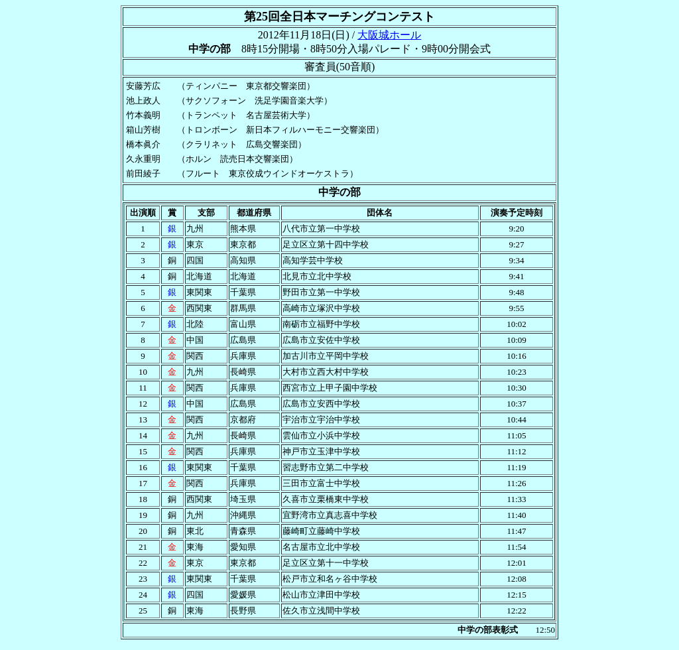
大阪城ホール (389, 34)
